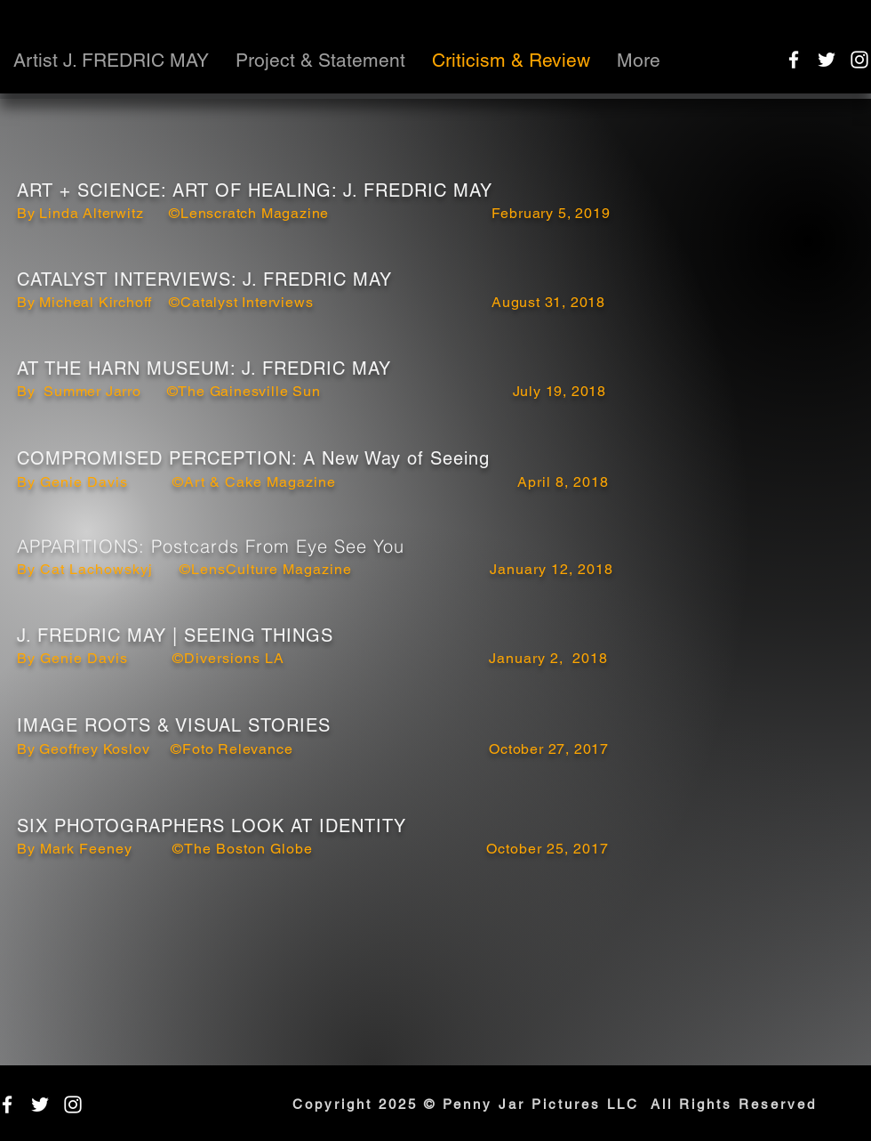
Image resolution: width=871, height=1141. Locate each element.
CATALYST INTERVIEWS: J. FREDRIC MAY (204, 279)
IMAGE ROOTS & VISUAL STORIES (174, 725)
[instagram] (859, 59)
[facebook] (793, 59)
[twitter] (826, 59)
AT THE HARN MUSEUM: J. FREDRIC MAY (204, 368)
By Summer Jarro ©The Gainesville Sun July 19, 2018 (311, 391)
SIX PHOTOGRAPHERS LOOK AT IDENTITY (211, 826)
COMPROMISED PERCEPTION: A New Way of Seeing (253, 458)
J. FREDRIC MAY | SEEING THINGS (175, 635)
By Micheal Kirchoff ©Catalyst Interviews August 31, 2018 (311, 302)
